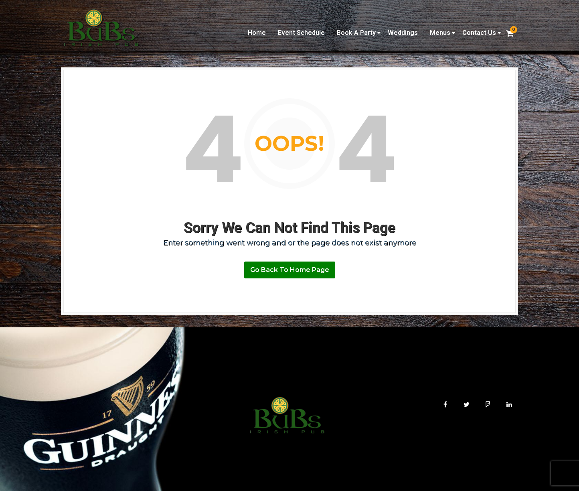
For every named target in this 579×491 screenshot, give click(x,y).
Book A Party (356, 33)
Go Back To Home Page (289, 270)
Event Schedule (301, 33)
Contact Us (479, 33)
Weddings (403, 33)
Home (257, 33)
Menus (440, 33)
